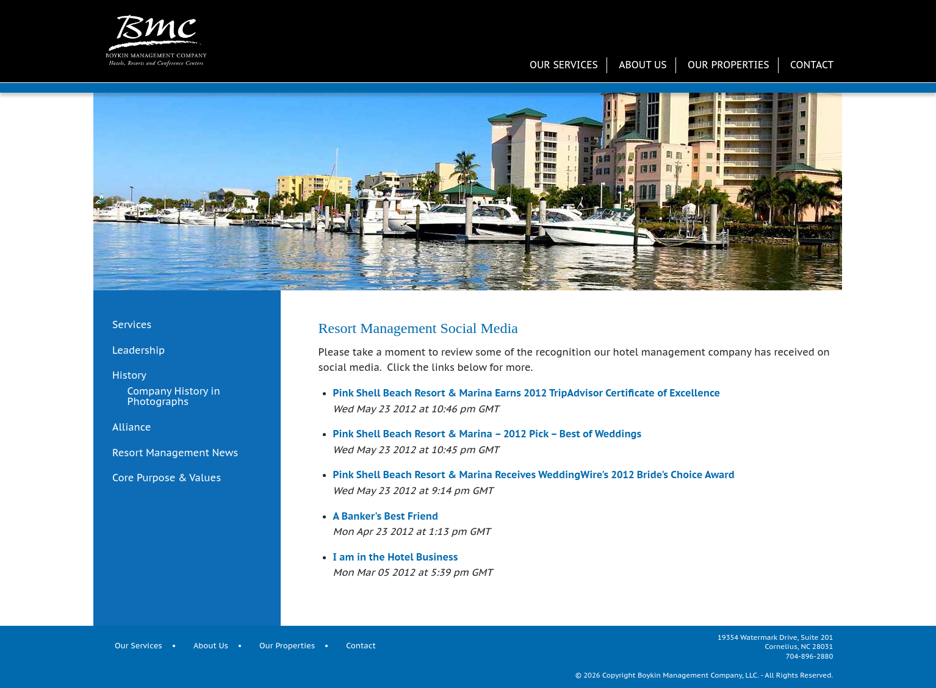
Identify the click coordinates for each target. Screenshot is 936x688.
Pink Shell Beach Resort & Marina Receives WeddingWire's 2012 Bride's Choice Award (534, 474)
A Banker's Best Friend (386, 516)
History (129, 375)
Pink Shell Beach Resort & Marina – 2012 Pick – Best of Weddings (487, 434)
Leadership (138, 350)
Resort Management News (175, 453)
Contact (811, 65)
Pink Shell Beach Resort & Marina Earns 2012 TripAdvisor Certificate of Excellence (527, 393)
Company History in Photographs (174, 396)
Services (131, 325)
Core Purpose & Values (166, 478)
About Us (642, 65)
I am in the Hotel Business (395, 557)
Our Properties (728, 65)
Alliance (131, 427)
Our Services (564, 65)
